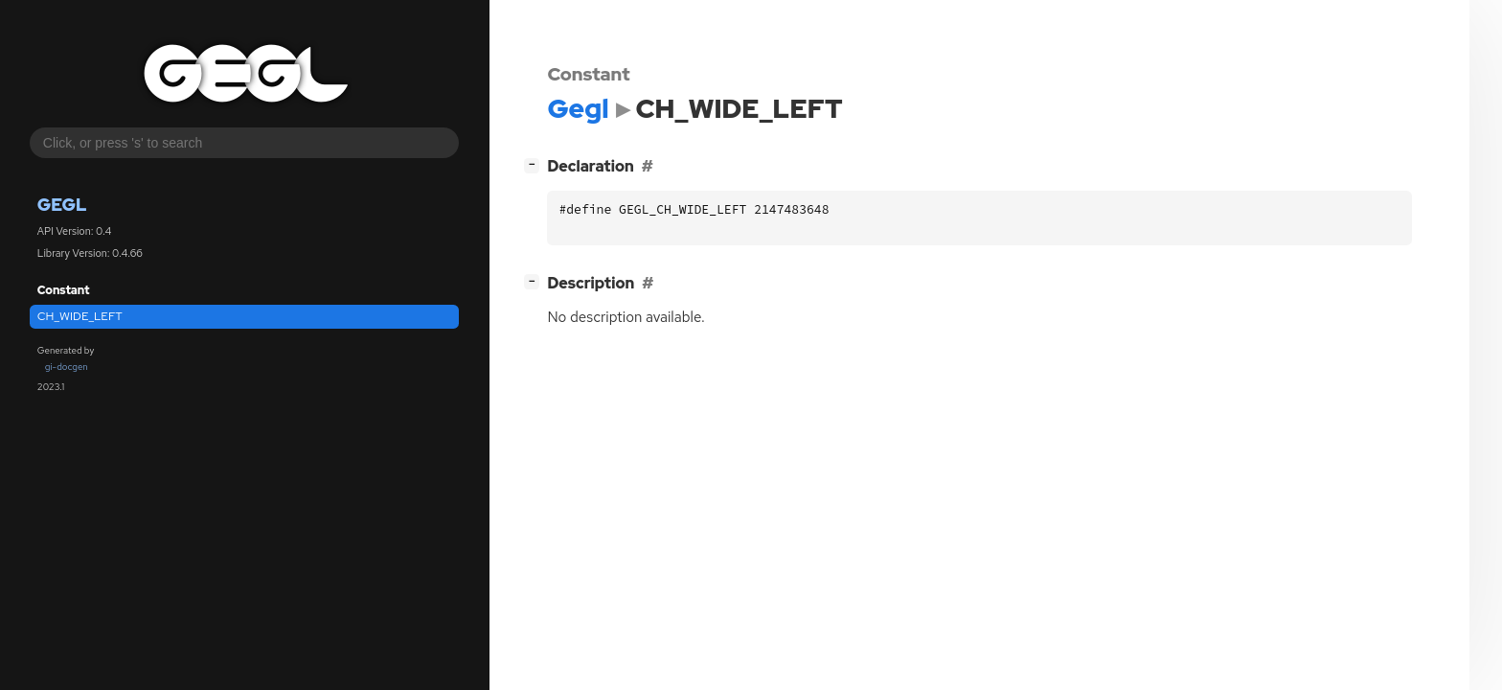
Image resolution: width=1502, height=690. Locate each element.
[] (536, 164)
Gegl (62, 205)
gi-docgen (66, 366)
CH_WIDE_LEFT (80, 316)
